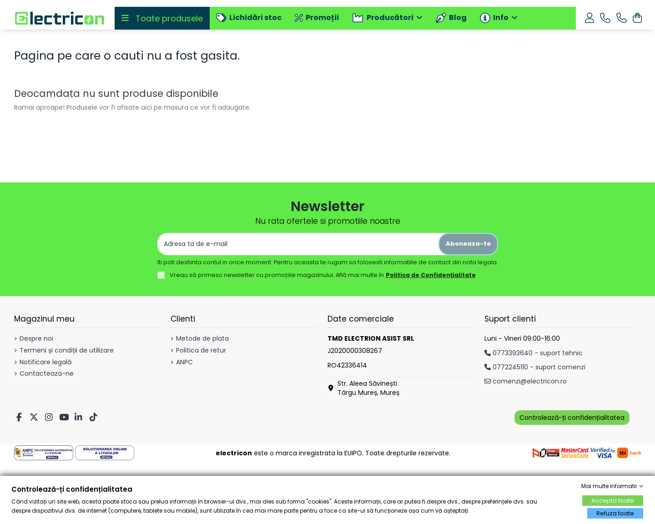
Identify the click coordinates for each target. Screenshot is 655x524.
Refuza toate (615, 513)
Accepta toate (612, 500)
